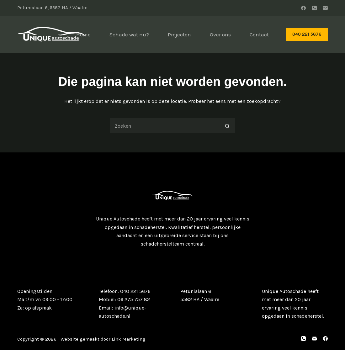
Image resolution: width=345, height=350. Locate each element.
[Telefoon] (314, 8)
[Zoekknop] (227, 126)
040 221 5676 (306, 34)
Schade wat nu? (129, 34)
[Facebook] (303, 8)
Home (83, 34)
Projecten (179, 34)
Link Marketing (128, 339)
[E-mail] (325, 8)
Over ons (220, 34)
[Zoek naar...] (165, 126)
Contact (259, 34)
